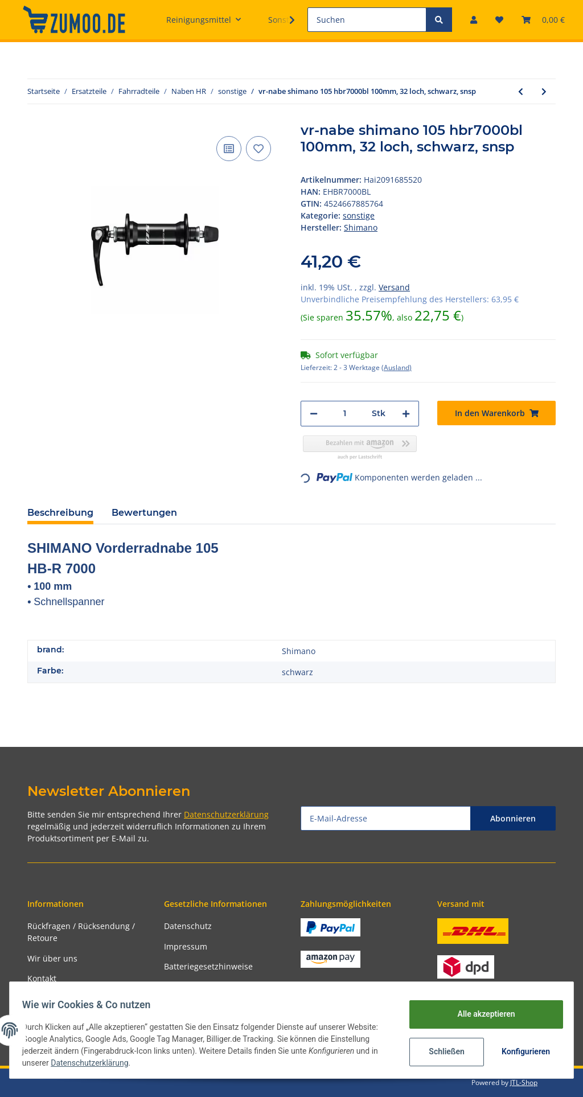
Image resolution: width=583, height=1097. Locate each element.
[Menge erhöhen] (405, 413)
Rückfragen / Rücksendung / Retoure (81, 932)
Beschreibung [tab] (60, 512)
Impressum (185, 946)
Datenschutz (188, 926)
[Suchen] (366, 19)
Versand (394, 287)
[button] (473, 19)
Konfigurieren (521, 1051)
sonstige (359, 215)
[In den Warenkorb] (496, 413)
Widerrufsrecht (193, 986)
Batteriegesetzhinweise (208, 966)
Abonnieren (513, 818)
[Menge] (345, 413)
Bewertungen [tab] (144, 512)
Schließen (441, 1051)
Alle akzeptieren (480, 1013)
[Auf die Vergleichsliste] (228, 148)
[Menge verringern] (313, 413)
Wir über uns (52, 958)
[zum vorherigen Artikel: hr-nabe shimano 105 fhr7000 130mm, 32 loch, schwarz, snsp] (520, 91)
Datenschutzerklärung (226, 814)
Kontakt (41, 978)
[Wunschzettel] (499, 19)
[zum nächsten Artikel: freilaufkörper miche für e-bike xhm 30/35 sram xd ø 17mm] (544, 91)
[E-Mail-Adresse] (386, 818)
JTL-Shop (523, 1082)
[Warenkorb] (543, 19)
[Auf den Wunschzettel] (258, 148)
